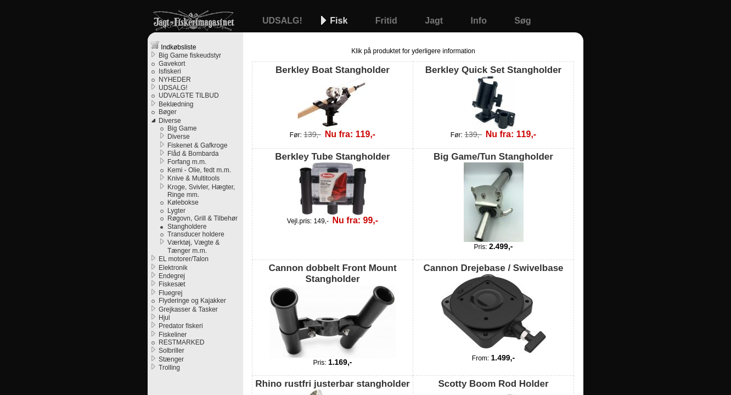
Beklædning (176, 104)
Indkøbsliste (173, 46)
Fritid (387, 20)
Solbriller (171, 350)
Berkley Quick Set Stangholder (493, 96)
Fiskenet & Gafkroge (197, 145)
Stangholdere (186, 226)
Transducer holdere (195, 234)
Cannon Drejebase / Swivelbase (493, 308)
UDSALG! (283, 20)
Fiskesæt (172, 284)
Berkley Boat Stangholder (332, 96)
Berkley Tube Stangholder (332, 183)
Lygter (176, 211)
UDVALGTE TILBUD (189, 95)
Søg (522, 20)
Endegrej (172, 276)
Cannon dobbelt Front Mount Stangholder (332, 310)
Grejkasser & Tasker (188, 309)
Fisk (340, 20)
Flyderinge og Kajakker (192, 300)
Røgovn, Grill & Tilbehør (202, 218)
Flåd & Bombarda (192, 153)
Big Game (181, 128)
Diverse (170, 121)
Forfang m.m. (186, 162)
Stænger (171, 359)
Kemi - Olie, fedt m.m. (199, 170)
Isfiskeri (170, 71)
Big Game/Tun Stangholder (493, 196)
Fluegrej (170, 293)
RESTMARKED (181, 342)
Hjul (164, 317)
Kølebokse (183, 202)
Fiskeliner (173, 334)
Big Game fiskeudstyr (190, 55)
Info (480, 20)
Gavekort (172, 63)
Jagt (435, 20)
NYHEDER (175, 79)
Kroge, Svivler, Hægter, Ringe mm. (201, 191)
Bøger (168, 112)
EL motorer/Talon (184, 259)
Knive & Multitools (193, 178)
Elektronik (173, 268)
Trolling (169, 367)
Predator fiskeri (181, 326)
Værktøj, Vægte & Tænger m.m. (193, 246)
